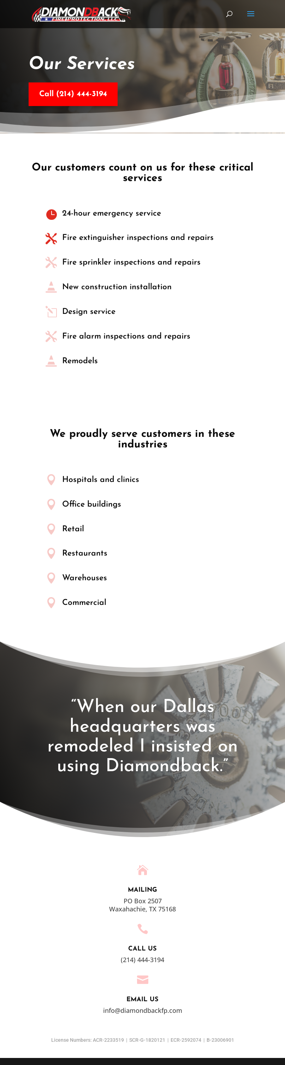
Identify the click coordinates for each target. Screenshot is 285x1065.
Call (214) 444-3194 (65, 94)
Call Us (142, 949)
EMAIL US (142, 999)
